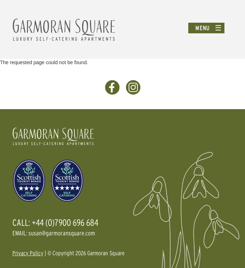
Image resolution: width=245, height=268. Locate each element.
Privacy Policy (27, 253)
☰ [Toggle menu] (218, 28)
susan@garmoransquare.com (61, 233)
